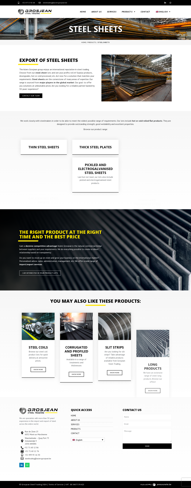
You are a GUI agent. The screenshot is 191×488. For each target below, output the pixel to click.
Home (83, 11)
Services (112, 11)
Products (129, 11)
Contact (146, 11)
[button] (30, 95)
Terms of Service (56, 484)
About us (96, 11)
